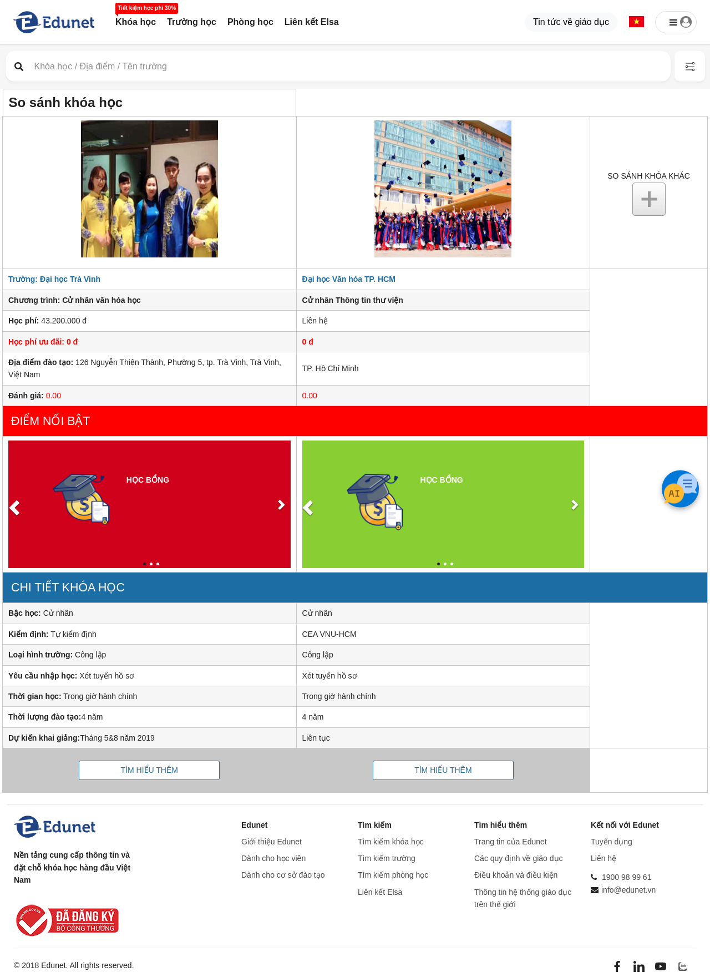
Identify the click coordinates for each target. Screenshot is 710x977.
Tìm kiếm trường (386, 858)
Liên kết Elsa (312, 22)
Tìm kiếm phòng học (393, 874)
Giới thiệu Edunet (271, 841)
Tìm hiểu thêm (149, 770)
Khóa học (135, 22)
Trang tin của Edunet (510, 841)
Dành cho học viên (273, 858)
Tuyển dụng (611, 841)
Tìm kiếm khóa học (391, 841)
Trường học (191, 22)
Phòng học (250, 22)
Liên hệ (603, 858)
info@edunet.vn (628, 889)
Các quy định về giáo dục (518, 858)
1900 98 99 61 (627, 877)
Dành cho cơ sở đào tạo (283, 874)
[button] (636, 22)
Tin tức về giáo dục (571, 22)
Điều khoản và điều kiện (515, 874)
